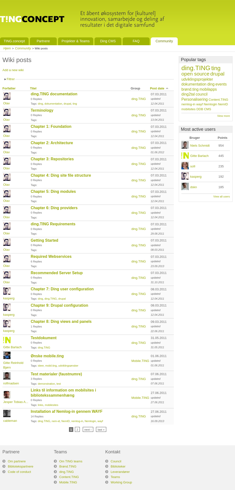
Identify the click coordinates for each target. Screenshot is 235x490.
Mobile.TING (140, 361)
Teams (115, 477)
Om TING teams (70, 461)
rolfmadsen (11, 383)
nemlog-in (77, 421)
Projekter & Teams (76, 41)
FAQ (136, 41)
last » (101, 429)
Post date (159, 88)
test (59, 383)
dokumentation (53, 103)
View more (223, 115)
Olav (6, 103)
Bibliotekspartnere (20, 466)
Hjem (7, 48)
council (202, 94)
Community (164, 41)
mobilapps (208, 89)
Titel (33, 88)
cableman (10, 421)
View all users (221, 196)
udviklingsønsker (68, 365)
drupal (67, 103)
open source (195, 73)
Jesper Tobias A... (15, 402)
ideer (41, 365)
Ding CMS (108, 41)
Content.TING (218, 99)
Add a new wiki (13, 70)
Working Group (121, 482)
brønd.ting (190, 89)
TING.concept (14, 41)
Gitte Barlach (12, 347)
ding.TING (138, 99)
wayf (100, 421)
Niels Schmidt (200, 145)
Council (116, 461)
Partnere (43, 41)
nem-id (56, 421)
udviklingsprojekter (197, 79)
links (40, 404)
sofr (193, 166)
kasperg (8, 298)
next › (88, 429)
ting (75, 103)
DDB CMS (203, 109)
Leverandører (120, 472)
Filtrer (11, 79)
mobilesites (51, 404)
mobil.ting (51, 365)
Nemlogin (90, 421)
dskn (193, 187)
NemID (65, 421)
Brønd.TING (67, 466)
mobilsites (188, 109)
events (221, 84)
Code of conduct (19, 472)
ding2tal (188, 94)
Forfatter (8, 88)
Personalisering (194, 99)
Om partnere (17, 461)
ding (40, 103)
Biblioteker (118, 466)
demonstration (46, 383)
